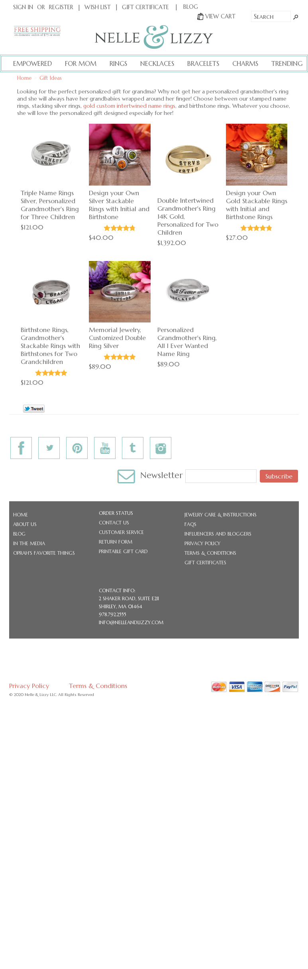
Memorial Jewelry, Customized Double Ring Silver (117, 338)
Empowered (32, 63)
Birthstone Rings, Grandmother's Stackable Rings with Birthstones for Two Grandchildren (50, 346)
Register (61, 7)
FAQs (190, 524)
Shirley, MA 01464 (120, 606)
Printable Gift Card (123, 551)
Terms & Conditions (210, 553)
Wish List (97, 7)
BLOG (190, 6)
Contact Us (114, 523)
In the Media (29, 543)
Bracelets (203, 63)
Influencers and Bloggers (217, 534)
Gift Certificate (145, 7)
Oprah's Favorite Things (44, 553)
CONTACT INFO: (117, 590)
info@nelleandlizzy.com (131, 622)
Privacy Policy (202, 543)
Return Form (115, 542)
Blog (19, 534)
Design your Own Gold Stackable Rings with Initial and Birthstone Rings (256, 205)
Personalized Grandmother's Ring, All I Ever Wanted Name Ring (187, 342)
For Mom (80, 63)
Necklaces (157, 63)
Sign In (23, 7)
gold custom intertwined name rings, (130, 105)
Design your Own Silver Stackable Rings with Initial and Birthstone (119, 205)
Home (20, 515)
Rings (118, 63)
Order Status (116, 513)
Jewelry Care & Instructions (220, 515)
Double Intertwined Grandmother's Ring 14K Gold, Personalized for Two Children (187, 216)
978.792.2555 (112, 614)
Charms (245, 63)
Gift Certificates (205, 563)
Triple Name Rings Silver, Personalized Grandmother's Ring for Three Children (50, 205)
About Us (25, 524)
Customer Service (121, 532)
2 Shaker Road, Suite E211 (129, 598)
